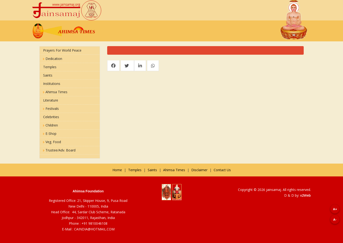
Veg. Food (52, 142)
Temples (49, 67)
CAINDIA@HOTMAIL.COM (94, 229)
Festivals (51, 108)
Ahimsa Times (55, 92)
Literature (50, 100)
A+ (335, 209)
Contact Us (222, 170)
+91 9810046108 (94, 223)
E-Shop (49, 133)
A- (335, 219)
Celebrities (51, 117)
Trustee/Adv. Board (59, 150)
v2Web (305, 195)
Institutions (51, 83)
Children (50, 125)
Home (117, 170)
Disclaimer (199, 170)
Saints (47, 75)
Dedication (52, 58)
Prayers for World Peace (62, 50)
